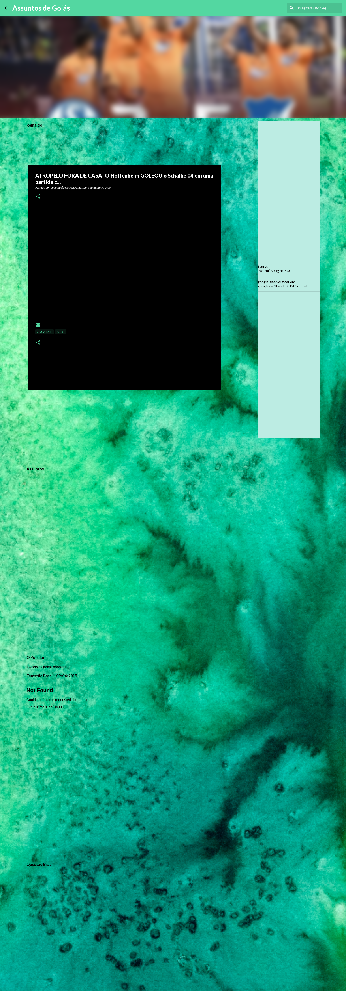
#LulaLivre (44, 332)
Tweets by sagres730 (274, 271)
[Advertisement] (124, 427)
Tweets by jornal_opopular (46, 666)
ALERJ (60, 332)
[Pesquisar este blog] (319, 8)
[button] (38, 197)
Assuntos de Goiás (41, 8)
